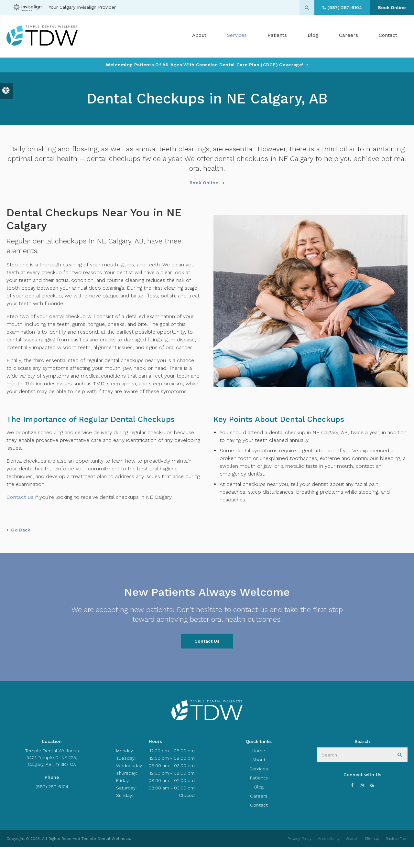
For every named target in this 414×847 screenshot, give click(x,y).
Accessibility (329, 838)
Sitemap (372, 838)
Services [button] (237, 36)
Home (258, 750)
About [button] (199, 36)
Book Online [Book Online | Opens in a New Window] (391, 7)
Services (258, 768)
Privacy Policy (299, 838)
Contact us (20, 497)
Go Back (20, 529)
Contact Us (207, 641)
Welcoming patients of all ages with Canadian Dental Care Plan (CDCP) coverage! (204, 64)
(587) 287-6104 (52, 786)
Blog (313, 36)
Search (352, 838)
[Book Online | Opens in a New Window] (390, 112)
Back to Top (396, 838)
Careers (348, 36)
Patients (277, 36)
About (259, 759)
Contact (388, 36)
